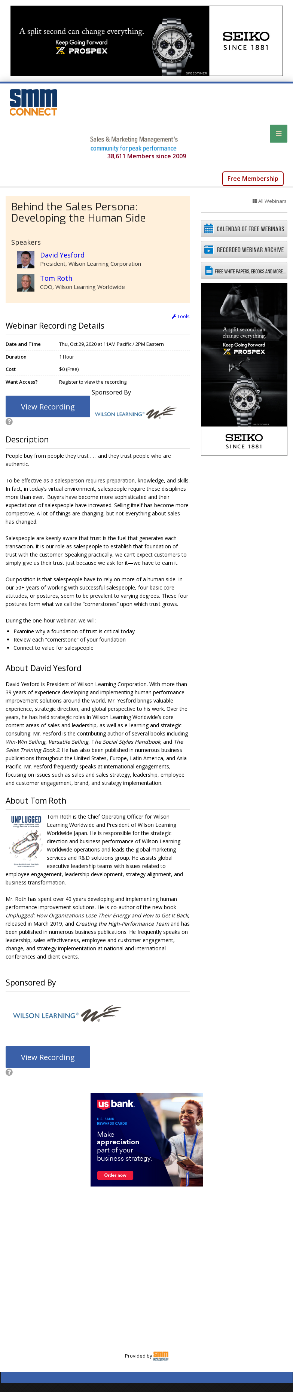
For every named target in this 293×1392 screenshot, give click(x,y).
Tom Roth (56, 278)
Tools (181, 316)
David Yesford (62, 254)
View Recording (48, 407)
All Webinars (270, 201)
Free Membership (253, 178)
